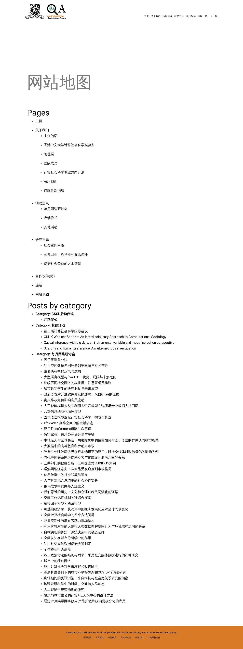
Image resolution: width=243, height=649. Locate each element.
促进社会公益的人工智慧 (62, 263)
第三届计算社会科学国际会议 (66, 331)
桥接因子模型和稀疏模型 (62, 503)
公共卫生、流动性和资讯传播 (66, 254)
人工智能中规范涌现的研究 (64, 590)
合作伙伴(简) (45, 276)
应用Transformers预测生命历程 (67, 429)
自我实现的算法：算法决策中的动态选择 (74, 532)
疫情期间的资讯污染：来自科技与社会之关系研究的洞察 (86, 578)
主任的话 (50, 136)
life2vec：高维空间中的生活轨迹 (68, 423)
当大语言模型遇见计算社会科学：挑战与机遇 (77, 417)
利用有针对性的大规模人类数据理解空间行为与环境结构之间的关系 (94, 526)
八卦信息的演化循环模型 (62, 411)
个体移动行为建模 (57, 549)
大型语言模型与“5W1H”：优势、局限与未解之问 (80, 377)
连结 (200, 16)
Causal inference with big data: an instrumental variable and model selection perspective (109, 343)
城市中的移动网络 (57, 561)
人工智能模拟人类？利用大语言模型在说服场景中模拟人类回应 (91, 406)
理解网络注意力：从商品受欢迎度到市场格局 (77, 469)
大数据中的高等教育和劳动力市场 (69, 446)
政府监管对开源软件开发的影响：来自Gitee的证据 (81, 394)
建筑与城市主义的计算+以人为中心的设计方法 (78, 595)
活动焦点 (167, 16)
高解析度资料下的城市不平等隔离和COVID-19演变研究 (85, 572)
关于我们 (155, 16)
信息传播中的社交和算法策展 (66, 475)
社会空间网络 (54, 245)
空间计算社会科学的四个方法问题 (69, 515)
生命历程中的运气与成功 (62, 371)
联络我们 (50, 181)
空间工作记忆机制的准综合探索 (67, 498)
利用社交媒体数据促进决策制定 (67, 544)
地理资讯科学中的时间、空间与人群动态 (74, 584)
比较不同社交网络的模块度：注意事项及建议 (77, 383)
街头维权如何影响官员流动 (64, 400)
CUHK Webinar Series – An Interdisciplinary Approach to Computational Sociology (105, 337)
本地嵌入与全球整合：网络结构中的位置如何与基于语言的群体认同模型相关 (101, 440)
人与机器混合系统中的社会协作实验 (71, 480)
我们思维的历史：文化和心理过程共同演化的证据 (81, 492)
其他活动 (50, 227)
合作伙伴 (191, 16)
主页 (146, 16)
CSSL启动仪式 (62, 314)
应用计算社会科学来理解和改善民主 (71, 567)
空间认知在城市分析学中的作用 (67, 538)
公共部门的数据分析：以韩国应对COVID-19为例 (80, 463)
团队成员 (50, 163)
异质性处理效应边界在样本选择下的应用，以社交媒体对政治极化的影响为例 (101, 452)
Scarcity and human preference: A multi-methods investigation (90, 348)
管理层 (49, 154)
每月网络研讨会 (56, 209)
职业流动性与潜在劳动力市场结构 (69, 521)
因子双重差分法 (56, 360)
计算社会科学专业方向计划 (64, 172)
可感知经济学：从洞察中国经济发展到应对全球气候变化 (86, 509)
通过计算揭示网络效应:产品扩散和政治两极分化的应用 (85, 601)
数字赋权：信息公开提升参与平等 (69, 434)
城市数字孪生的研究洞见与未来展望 (71, 388)
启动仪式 (50, 218)
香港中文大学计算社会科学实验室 (69, 145)
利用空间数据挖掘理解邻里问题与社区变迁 (76, 366)
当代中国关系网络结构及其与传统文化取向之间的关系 (84, 457)
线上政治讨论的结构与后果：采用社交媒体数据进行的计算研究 (91, 555)
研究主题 (179, 16)
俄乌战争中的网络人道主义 (64, 486)
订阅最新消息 (54, 191)
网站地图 (42, 294)
